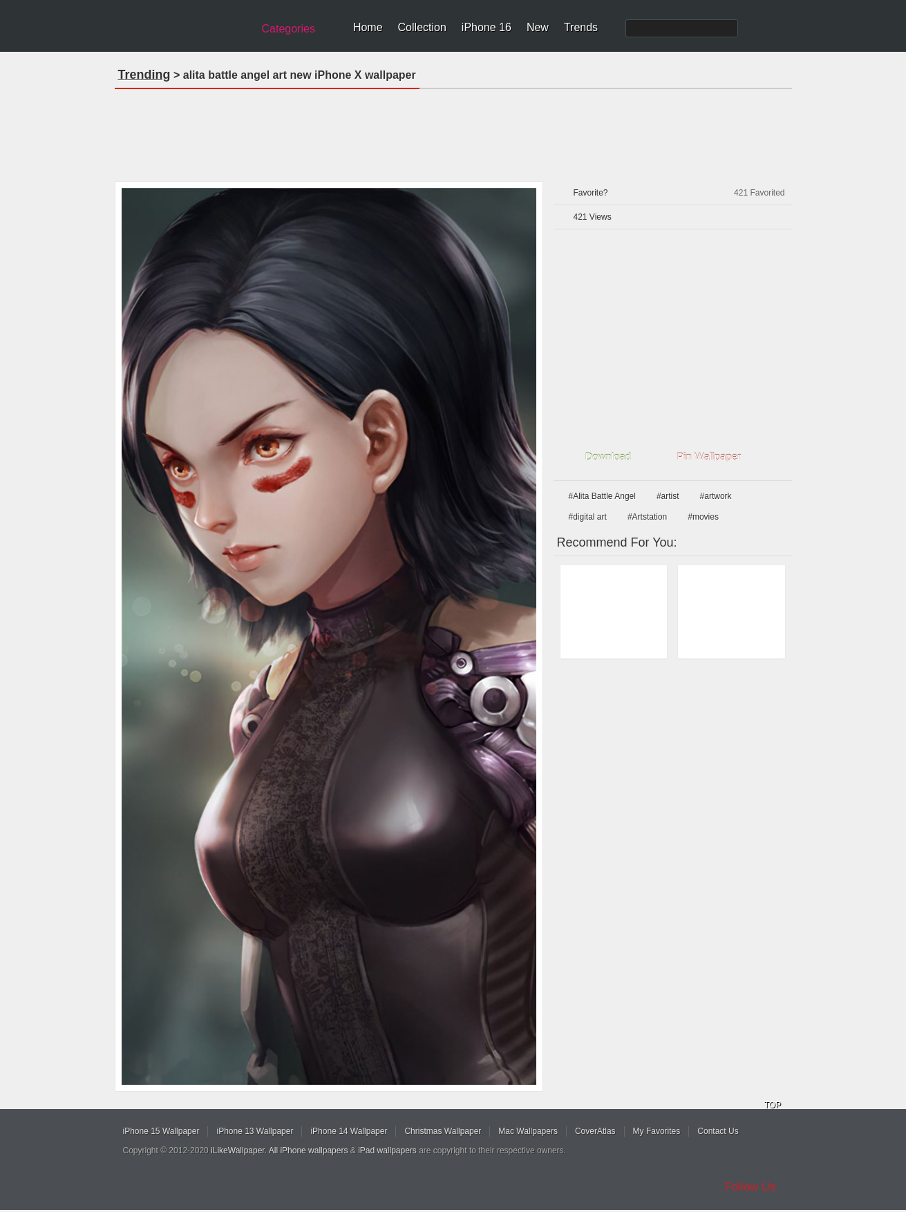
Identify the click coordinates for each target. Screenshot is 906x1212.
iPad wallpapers (387, 1150)
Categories (288, 29)
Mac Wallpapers (528, 1131)
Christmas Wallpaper (442, 1131)
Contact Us (717, 1131)
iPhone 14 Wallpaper (348, 1131)
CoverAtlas (595, 1131)
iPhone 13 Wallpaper (254, 1131)
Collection (422, 27)
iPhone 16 (486, 27)
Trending (144, 75)
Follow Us (751, 1186)
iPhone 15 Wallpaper (161, 1131)
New (538, 27)
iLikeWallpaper (238, 1150)
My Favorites (657, 1131)
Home (368, 27)
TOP (772, 1105)
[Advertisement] (453, 131)
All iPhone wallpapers (308, 1150)
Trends (581, 27)
